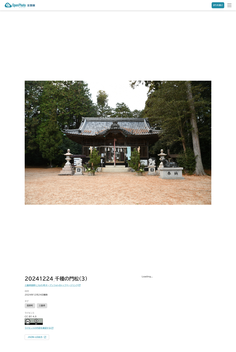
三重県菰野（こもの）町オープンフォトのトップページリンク (51, 285)
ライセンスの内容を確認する (38, 328)
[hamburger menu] (229, 5)
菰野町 (30, 306)
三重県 (42, 306)
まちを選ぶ (218, 5)
